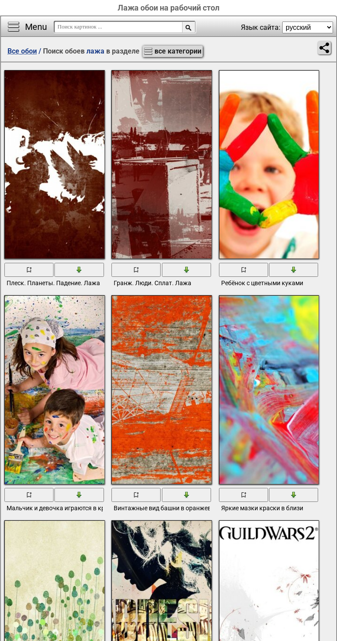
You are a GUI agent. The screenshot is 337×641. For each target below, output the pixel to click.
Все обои (22, 51)
